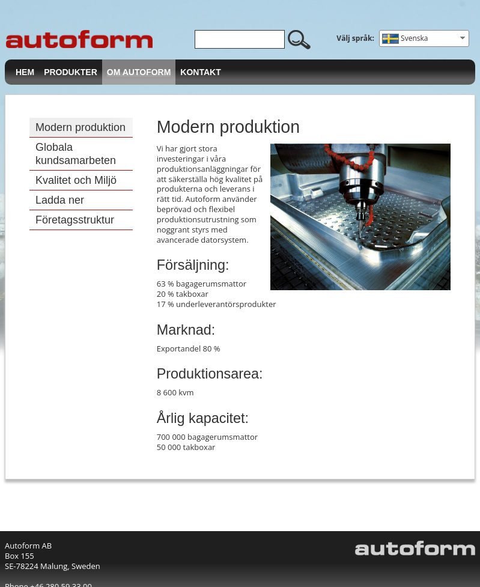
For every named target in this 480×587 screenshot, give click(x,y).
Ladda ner (59, 200)
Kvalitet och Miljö (76, 180)
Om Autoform (139, 72)
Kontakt (200, 72)
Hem (25, 72)
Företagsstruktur (74, 220)
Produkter (70, 72)
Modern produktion (80, 127)
